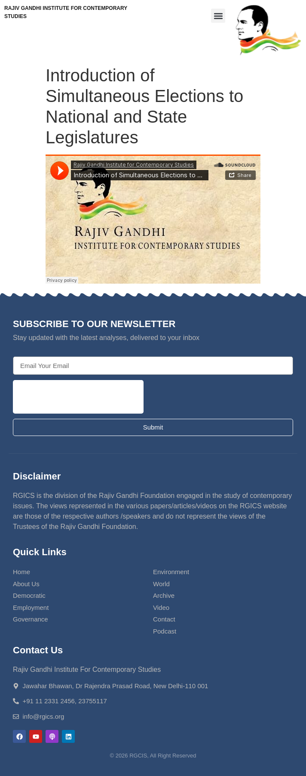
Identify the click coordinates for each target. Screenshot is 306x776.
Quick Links (40, 552)
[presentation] (78, 397)
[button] (218, 16)
